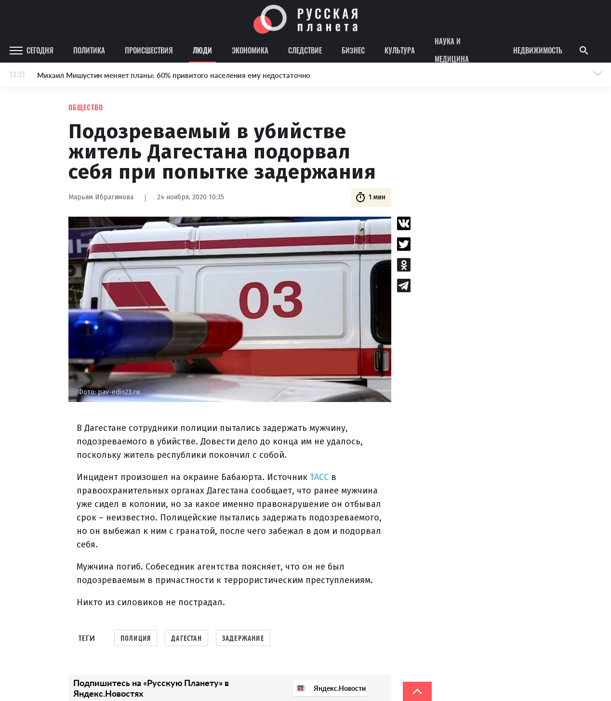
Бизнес (353, 50)
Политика (89, 50)
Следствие (305, 50)
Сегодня (40, 50)
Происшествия (149, 50)
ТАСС (319, 477)
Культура (400, 50)
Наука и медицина (452, 51)
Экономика (250, 50)
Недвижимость (537, 50)
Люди (202, 50)
